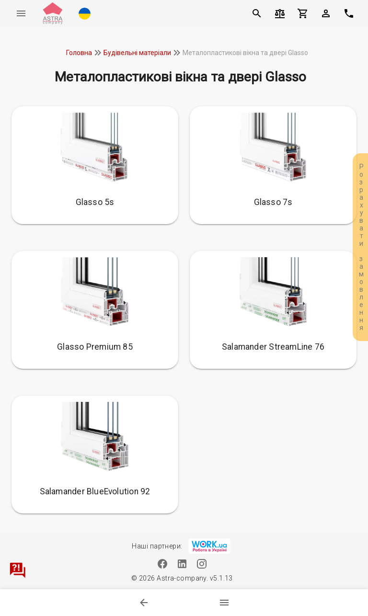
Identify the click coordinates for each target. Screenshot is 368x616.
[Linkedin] (182, 563)
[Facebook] (162, 563)
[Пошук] (256, 13)
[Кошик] (302, 13)
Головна (79, 53)
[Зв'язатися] (17, 570)
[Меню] (21, 13)
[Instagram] (202, 563)
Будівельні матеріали (137, 53)
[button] (84, 13)
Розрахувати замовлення (361, 247)
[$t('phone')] (348, 13)
